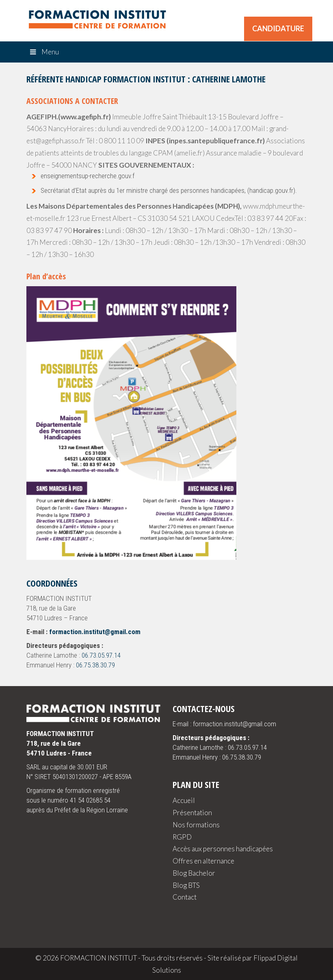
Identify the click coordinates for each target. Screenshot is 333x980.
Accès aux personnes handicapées (223, 848)
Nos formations (196, 824)
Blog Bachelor (194, 873)
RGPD (182, 837)
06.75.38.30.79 (95, 665)
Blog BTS (186, 885)
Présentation (192, 812)
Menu (43, 51)
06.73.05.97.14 (101, 655)
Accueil (184, 800)
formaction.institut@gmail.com (95, 632)
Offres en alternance (203, 861)
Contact (185, 897)
